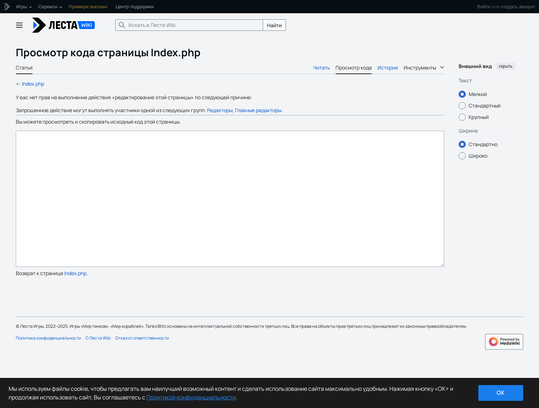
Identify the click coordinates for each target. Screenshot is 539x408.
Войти (483, 6)
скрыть (505, 66)
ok (501, 393)
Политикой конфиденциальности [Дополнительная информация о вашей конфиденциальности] (191, 397)
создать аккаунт (518, 6)
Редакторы (220, 110)
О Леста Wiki (98, 365)
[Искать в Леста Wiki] (189, 25)
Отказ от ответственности (142, 365)
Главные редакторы (258, 110)
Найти (274, 25)
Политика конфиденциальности (48, 365)
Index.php (33, 83)
